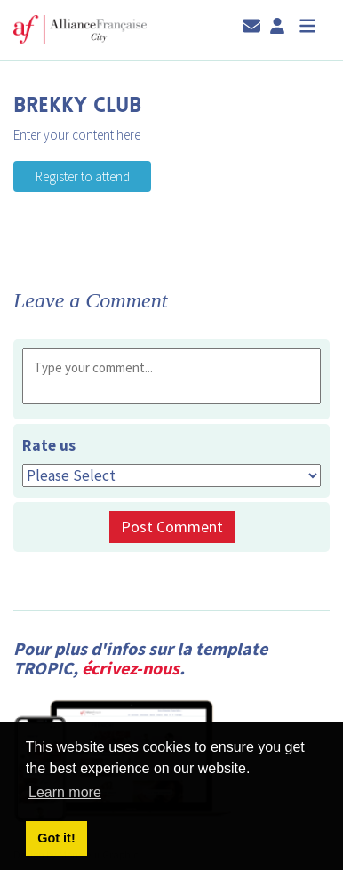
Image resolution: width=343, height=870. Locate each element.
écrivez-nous (130, 668)
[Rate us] (171, 475)
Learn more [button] (64, 792)
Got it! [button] (56, 838)
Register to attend (60, 169)
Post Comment (172, 526)
